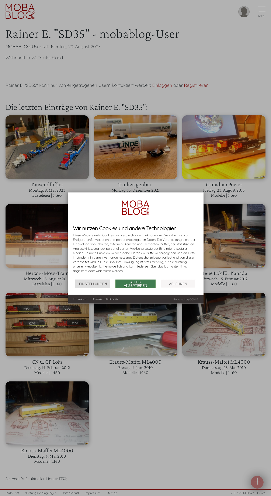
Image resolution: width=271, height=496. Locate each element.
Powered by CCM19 (185, 299)
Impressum (80, 299)
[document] (135, 252)
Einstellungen (93, 284)
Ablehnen (178, 284)
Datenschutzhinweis (105, 299)
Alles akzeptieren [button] (135, 283)
